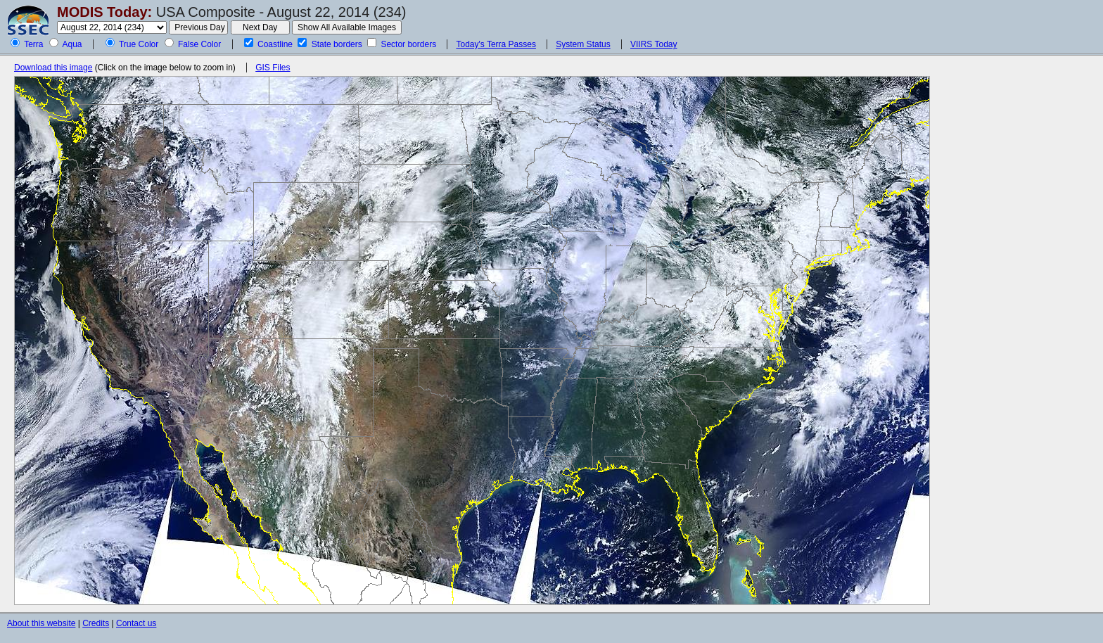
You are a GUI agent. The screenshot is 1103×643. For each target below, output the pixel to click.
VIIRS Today (653, 44)
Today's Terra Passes (495, 44)
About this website (41, 623)
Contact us (136, 623)
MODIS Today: (104, 12)
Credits (95, 623)
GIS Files (272, 67)
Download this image (53, 67)
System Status (583, 44)
